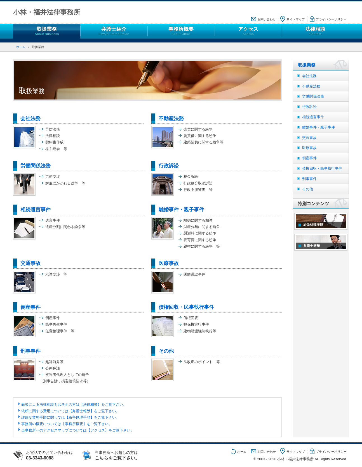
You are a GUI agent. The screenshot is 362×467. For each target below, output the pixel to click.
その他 (166, 351)
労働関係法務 (35, 166)
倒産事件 (30, 307)
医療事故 (169, 263)
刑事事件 (30, 351)
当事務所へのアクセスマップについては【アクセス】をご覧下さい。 (77, 430)
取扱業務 (47, 31)
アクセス (248, 31)
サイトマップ (295, 19)
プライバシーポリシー (331, 19)
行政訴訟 (169, 166)
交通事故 (30, 263)
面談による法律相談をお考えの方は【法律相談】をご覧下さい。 (74, 404)
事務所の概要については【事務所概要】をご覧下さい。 (66, 424)
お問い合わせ (266, 19)
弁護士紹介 (114, 31)
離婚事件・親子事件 (181, 209)
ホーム (20, 47)
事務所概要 (181, 31)
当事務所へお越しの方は (123, 455)
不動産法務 (171, 118)
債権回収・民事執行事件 (186, 307)
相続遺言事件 (35, 209)
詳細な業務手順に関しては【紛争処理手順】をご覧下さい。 (70, 417)
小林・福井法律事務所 (46, 12)
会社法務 (30, 118)
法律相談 (315, 31)
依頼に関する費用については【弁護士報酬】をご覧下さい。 (70, 411)
